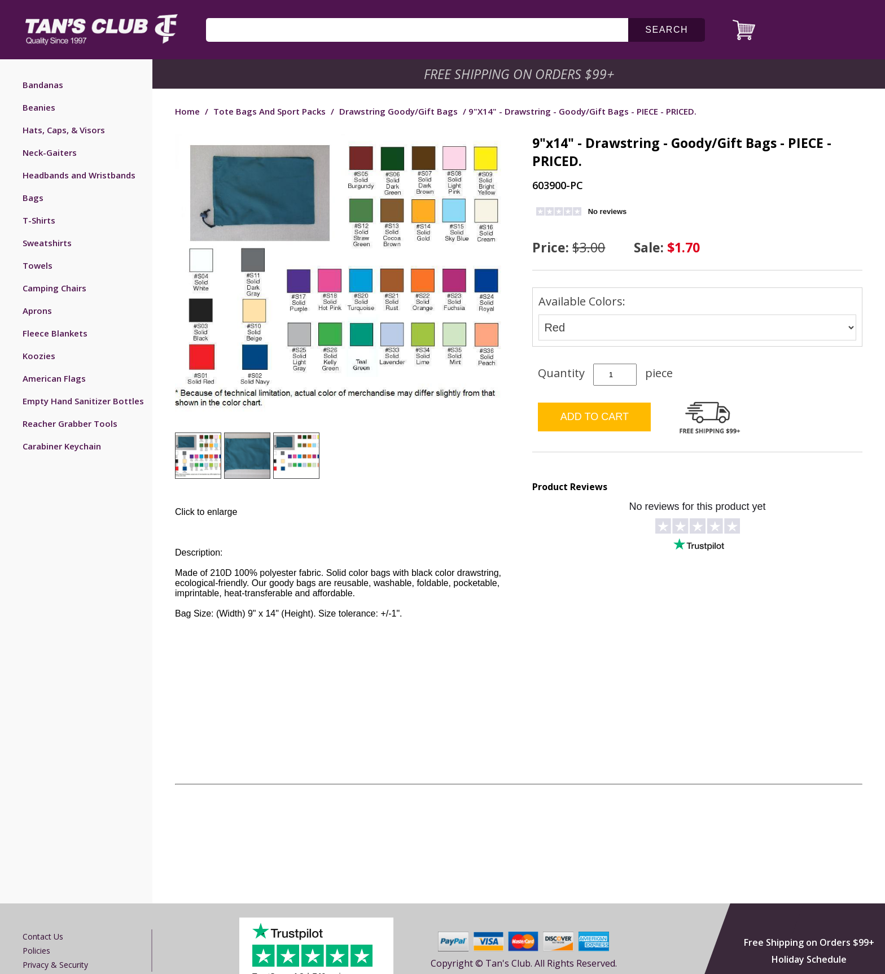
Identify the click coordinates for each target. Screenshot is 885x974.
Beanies (39, 107)
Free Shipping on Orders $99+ (809, 942)
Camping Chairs (54, 288)
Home (187, 111)
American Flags (54, 378)
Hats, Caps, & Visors (64, 130)
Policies (36, 950)
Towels (37, 265)
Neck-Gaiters (50, 152)
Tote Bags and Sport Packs (269, 111)
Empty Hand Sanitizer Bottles (83, 401)
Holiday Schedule (809, 959)
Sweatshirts (47, 242)
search (666, 29)
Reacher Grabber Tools (70, 423)
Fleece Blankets (55, 333)
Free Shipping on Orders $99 (520, 74)
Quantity (561, 373)
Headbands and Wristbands (79, 175)
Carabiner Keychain (62, 446)
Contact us (43, 936)
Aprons (37, 310)
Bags (33, 197)
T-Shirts (39, 220)
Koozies (39, 355)
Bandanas (43, 84)
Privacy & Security (55, 964)
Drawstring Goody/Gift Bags (398, 111)
